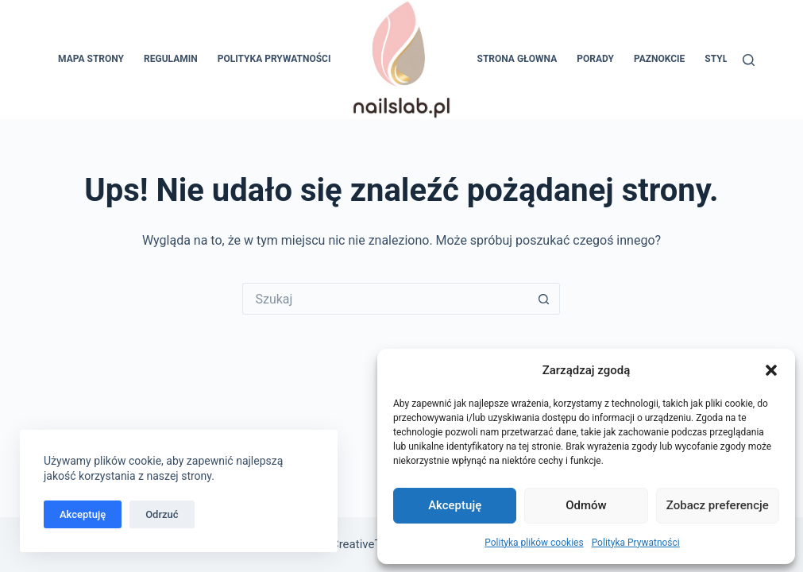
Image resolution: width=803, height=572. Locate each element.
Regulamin (171, 58)
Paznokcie (659, 58)
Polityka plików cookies (534, 542)
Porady (595, 58)
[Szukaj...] (385, 299)
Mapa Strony (91, 58)
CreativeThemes (374, 544)
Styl (716, 58)
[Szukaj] (749, 60)
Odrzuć (161, 514)
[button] (771, 370)
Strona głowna (517, 58)
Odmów (586, 505)
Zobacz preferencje (717, 505)
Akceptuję (454, 505)
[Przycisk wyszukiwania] (544, 299)
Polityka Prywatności (636, 542)
